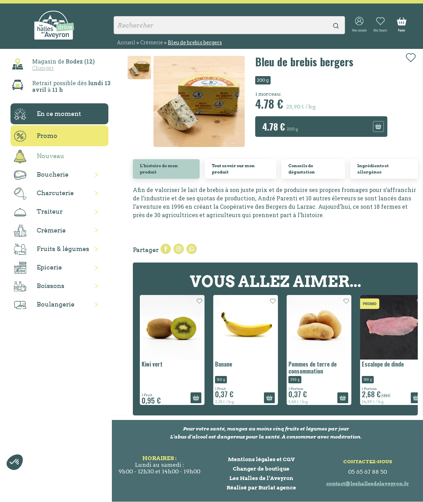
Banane (223, 364)
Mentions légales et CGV (261, 459)
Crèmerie (40, 231)
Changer (43, 67)
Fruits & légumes (51, 249)
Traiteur (38, 212)
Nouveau (39, 156)
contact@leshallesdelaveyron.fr (367, 483)
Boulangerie (44, 305)
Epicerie (38, 268)
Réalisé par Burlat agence (261, 487)
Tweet (178, 249)
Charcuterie (44, 193)
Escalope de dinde (383, 364)
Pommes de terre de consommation (312, 367)
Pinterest (191, 249)
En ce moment (47, 114)
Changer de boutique (261, 468)
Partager (165, 249)
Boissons (39, 286)
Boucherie (41, 175)
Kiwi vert (152, 364)
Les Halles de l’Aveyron (261, 478)
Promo (35, 136)
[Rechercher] (229, 25)
